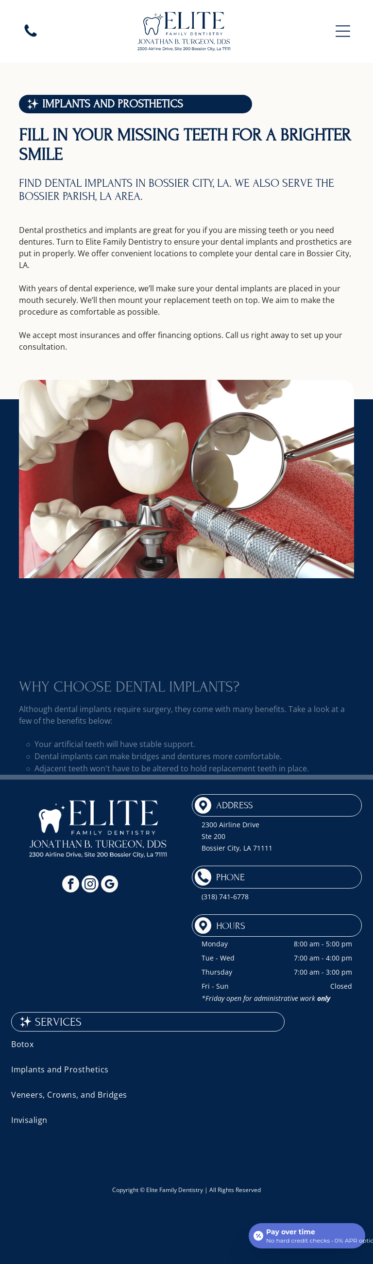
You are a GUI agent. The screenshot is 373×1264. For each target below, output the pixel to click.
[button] (343, 31)
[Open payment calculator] (307, 1235)
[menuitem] (186, 1044)
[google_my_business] (109, 885)
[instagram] (90, 885)
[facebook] (70, 885)
